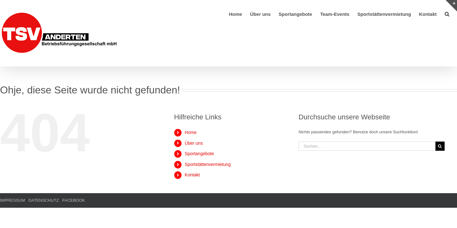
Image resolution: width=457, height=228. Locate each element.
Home (190, 132)
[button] (455, 13)
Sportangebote (199, 153)
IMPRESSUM (12, 200)
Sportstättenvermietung (208, 164)
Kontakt (192, 174)
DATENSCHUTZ (44, 200)
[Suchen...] (367, 146)
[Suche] (440, 146)
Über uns (194, 143)
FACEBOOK (73, 200)
